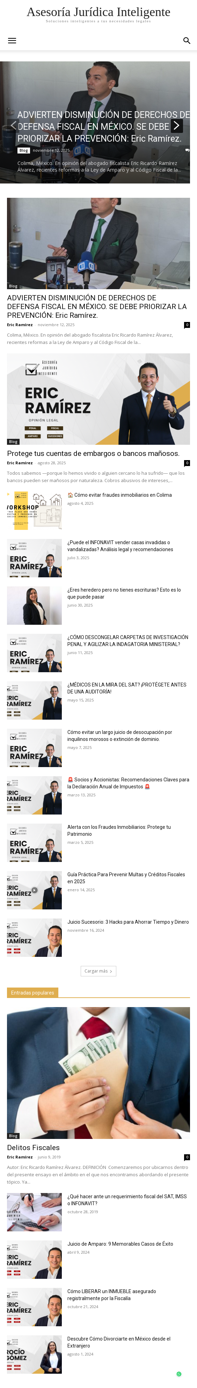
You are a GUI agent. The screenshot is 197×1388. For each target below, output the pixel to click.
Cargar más (98, 971)
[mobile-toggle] (12, 40)
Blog (24, 150)
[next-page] (177, 126)
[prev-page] (13, 126)
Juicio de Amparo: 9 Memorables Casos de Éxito (120, 1244)
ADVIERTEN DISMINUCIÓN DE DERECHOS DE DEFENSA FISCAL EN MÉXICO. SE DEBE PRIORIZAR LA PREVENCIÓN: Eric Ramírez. (103, 127)
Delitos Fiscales (33, 1147)
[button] (187, 40)
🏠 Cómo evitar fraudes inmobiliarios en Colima (119, 495)
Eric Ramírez (20, 324)
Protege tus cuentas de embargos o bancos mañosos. (93, 453)
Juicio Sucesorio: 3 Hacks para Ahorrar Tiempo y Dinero (128, 922)
